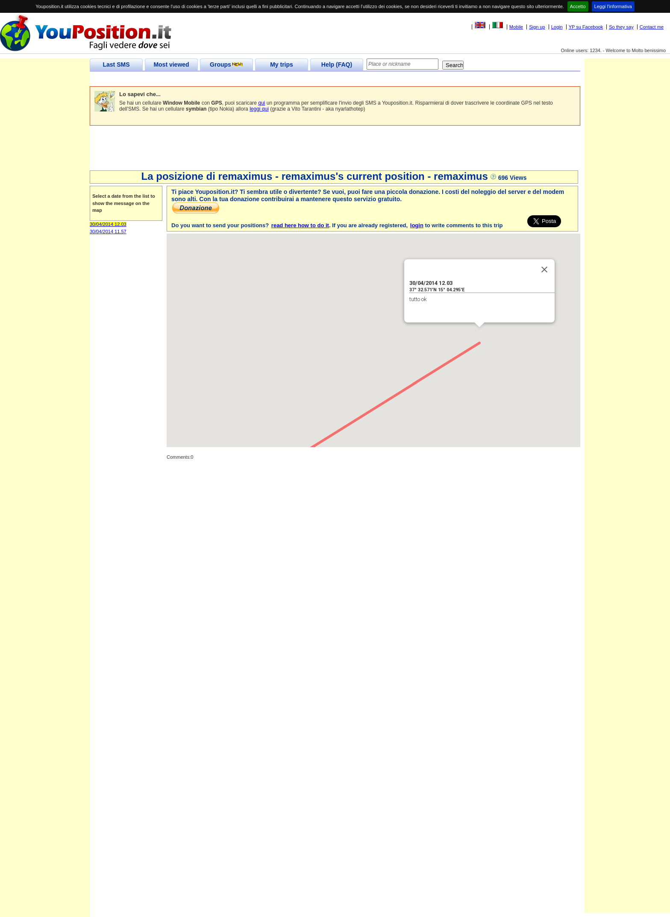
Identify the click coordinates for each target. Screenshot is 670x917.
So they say (621, 26)
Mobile (516, 26)
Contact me (652, 26)
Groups (226, 64)
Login (557, 26)
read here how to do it (300, 225)
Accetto (578, 6)
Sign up (537, 26)
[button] (479, 335)
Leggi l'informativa (613, 6)
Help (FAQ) (336, 64)
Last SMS (116, 64)
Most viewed (171, 64)
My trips (281, 64)
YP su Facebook (586, 26)
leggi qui (259, 109)
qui (261, 103)
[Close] (544, 269)
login (416, 225)
